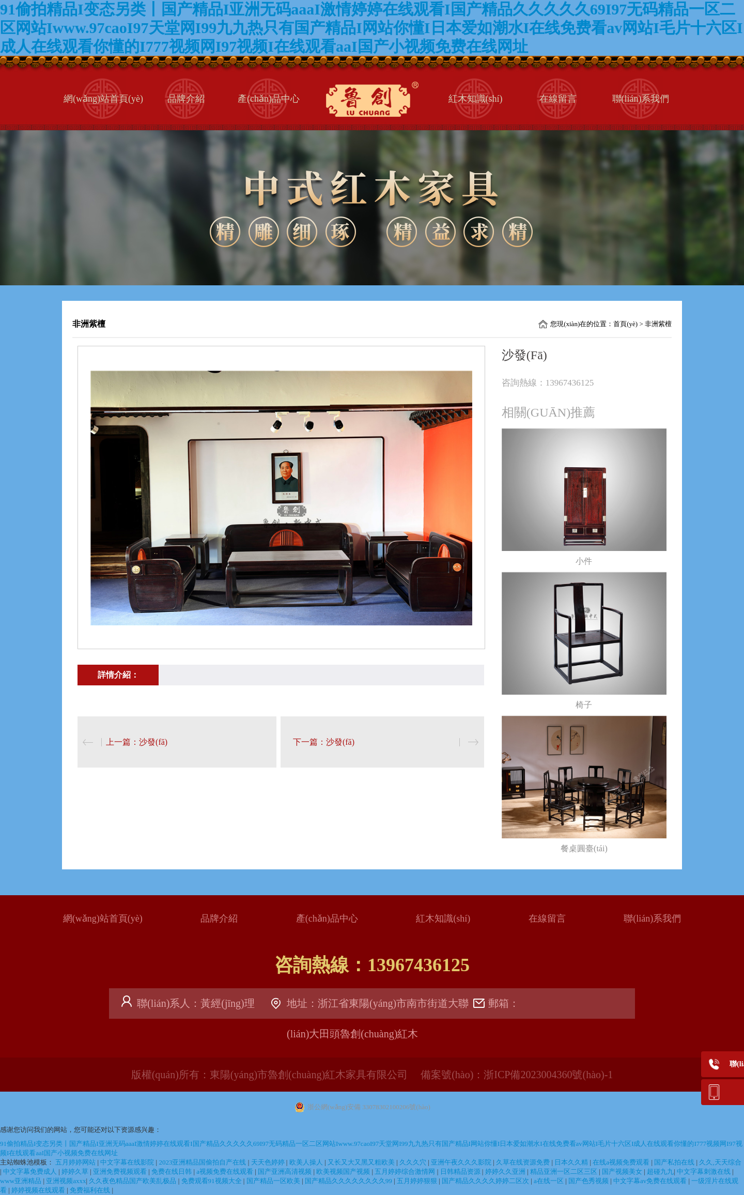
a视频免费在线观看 (225, 1171)
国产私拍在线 (675, 1162)
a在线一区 (549, 1181)
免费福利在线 (91, 1190)
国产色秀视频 (589, 1181)
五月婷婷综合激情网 (406, 1171)
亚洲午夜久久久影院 (462, 1162)
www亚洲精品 (21, 1181)
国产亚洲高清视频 (285, 1171)
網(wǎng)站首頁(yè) (103, 99)
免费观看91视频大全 (212, 1181)
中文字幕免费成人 (30, 1171)
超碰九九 (660, 1171)
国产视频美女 (623, 1171)
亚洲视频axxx (66, 1181)
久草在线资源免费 (523, 1162)
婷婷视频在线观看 (39, 1190)
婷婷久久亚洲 (506, 1171)
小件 (584, 561)
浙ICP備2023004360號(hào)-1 (548, 1074)
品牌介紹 (186, 99)
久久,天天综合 (720, 1162)
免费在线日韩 (172, 1171)
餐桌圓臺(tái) (584, 848)
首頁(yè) (625, 324)
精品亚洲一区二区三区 (564, 1171)
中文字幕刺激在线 (704, 1171)
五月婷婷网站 (76, 1162)
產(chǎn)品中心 (269, 99)
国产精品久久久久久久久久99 (349, 1181)
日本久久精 (572, 1162)
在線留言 (558, 99)
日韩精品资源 (461, 1171)
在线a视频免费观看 (622, 1162)
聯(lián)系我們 (641, 99)
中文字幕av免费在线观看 (651, 1181)
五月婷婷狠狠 (418, 1181)
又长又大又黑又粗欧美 (362, 1162)
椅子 (584, 704)
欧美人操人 (306, 1162)
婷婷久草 (75, 1171)
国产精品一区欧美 (274, 1181)
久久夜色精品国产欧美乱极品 (133, 1181)
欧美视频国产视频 (343, 1171)
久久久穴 (413, 1162)
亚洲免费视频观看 (120, 1171)
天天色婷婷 (268, 1162)
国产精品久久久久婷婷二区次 (486, 1181)
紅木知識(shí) (475, 99)
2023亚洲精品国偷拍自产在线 (203, 1162)
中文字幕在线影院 (128, 1162)
